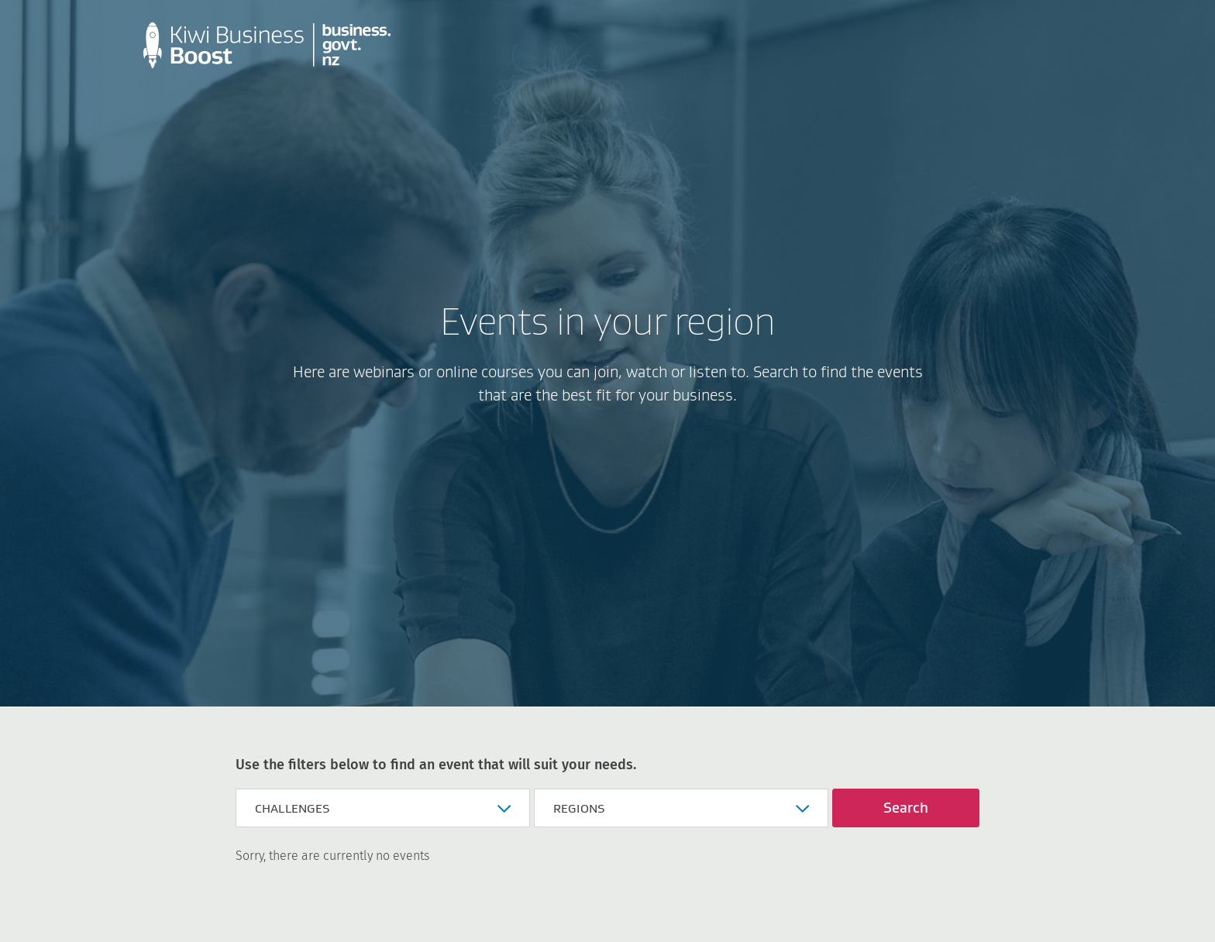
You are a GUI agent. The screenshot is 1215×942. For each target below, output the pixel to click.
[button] (383, 808)
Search (905, 808)
